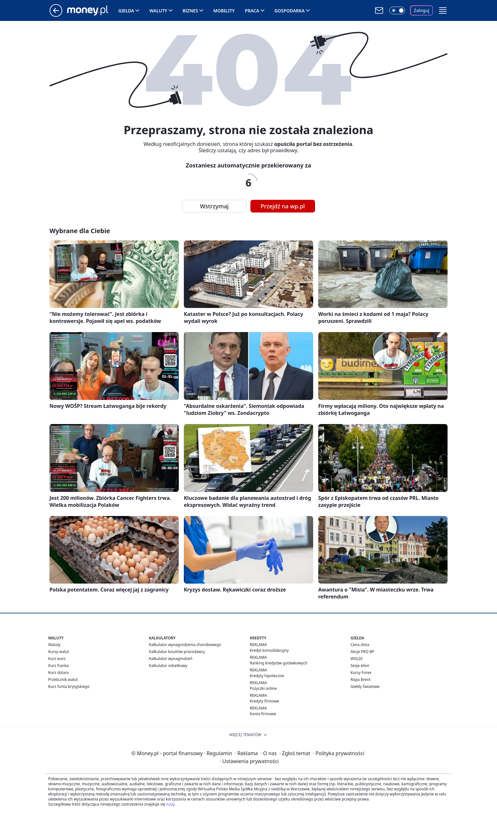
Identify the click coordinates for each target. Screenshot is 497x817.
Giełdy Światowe (365, 686)
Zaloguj (421, 10)
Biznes (190, 11)
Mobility (224, 11)
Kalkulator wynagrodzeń (170, 658)
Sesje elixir (360, 665)
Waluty (158, 11)
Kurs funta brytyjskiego (68, 686)
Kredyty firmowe (264, 701)
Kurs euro (57, 658)
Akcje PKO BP (362, 651)
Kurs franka (58, 665)
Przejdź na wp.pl (283, 206)
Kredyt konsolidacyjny (269, 650)
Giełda (126, 11)
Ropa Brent (361, 679)
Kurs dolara (58, 672)
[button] (443, 10)
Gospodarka (289, 11)
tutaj (170, 804)
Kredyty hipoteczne (267, 675)
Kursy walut (58, 651)
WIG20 (357, 658)
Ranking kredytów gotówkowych (278, 663)
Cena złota (360, 644)
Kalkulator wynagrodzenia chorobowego (185, 644)
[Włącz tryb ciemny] (397, 10)
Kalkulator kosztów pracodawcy (177, 651)
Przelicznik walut (63, 679)
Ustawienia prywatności (249, 761)
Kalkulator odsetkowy (168, 665)
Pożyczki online (263, 688)
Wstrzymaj (214, 206)
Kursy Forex (361, 672)
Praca (252, 11)
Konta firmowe (263, 713)
